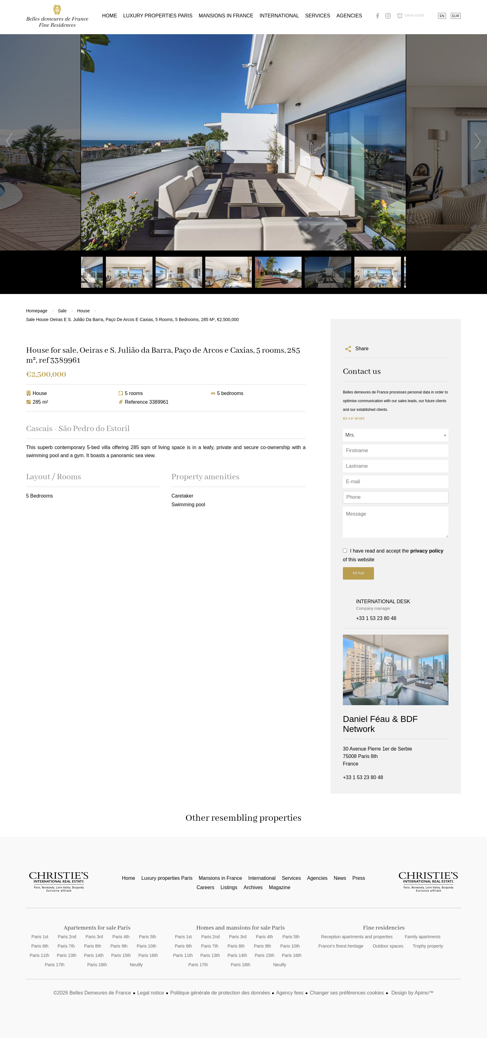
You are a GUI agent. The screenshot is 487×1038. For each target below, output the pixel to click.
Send (358, 573)
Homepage (37, 310)
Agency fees (289, 992)
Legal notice (150, 992)
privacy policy (427, 550)
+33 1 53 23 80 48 (376, 618)
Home (57, 16)
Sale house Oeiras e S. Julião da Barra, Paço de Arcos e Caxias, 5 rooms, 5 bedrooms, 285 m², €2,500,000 (132, 319)
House (83, 310)
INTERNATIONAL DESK (383, 601)
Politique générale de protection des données (220, 992)
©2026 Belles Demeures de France (92, 992)
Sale (62, 310)
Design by (412, 992)
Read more (354, 418)
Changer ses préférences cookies (347, 992)
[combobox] (395, 435)
